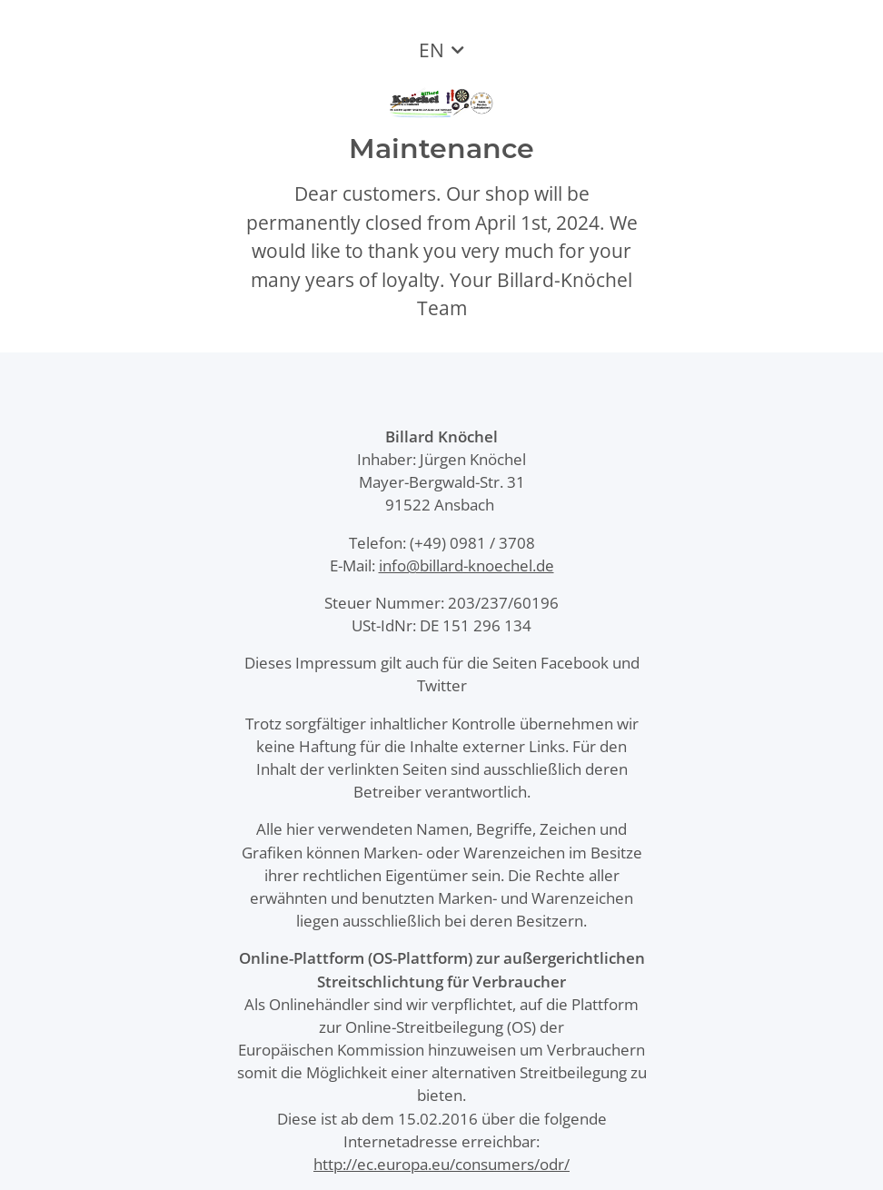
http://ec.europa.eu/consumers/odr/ (441, 1164)
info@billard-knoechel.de (466, 565)
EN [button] (431, 50)
